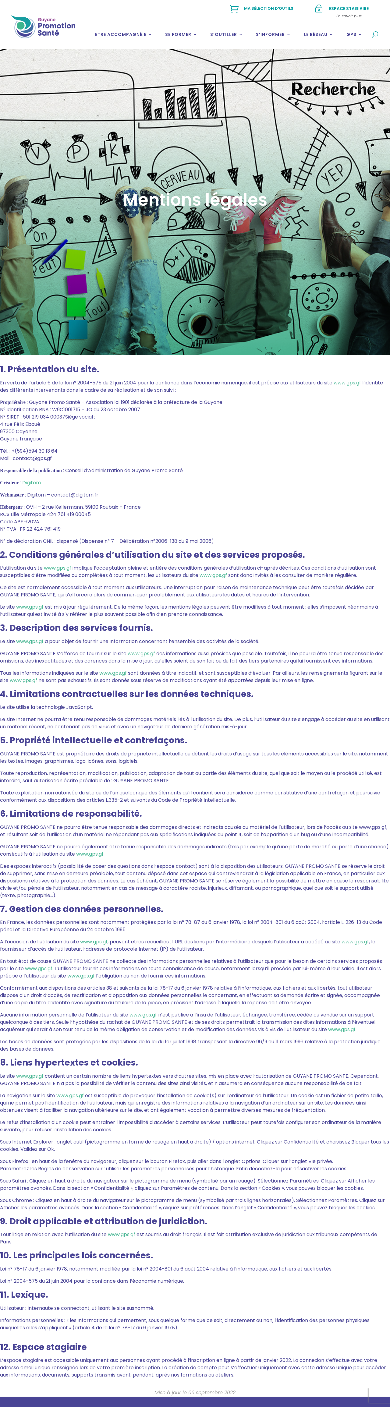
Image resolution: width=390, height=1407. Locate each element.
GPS (351, 34)
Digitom (31, 482)
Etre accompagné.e (120, 34)
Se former (178, 34)
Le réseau (316, 34)
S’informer (270, 34)
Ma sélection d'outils (268, 8)
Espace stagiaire (349, 8)
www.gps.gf (347, 382)
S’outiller (223, 34)
